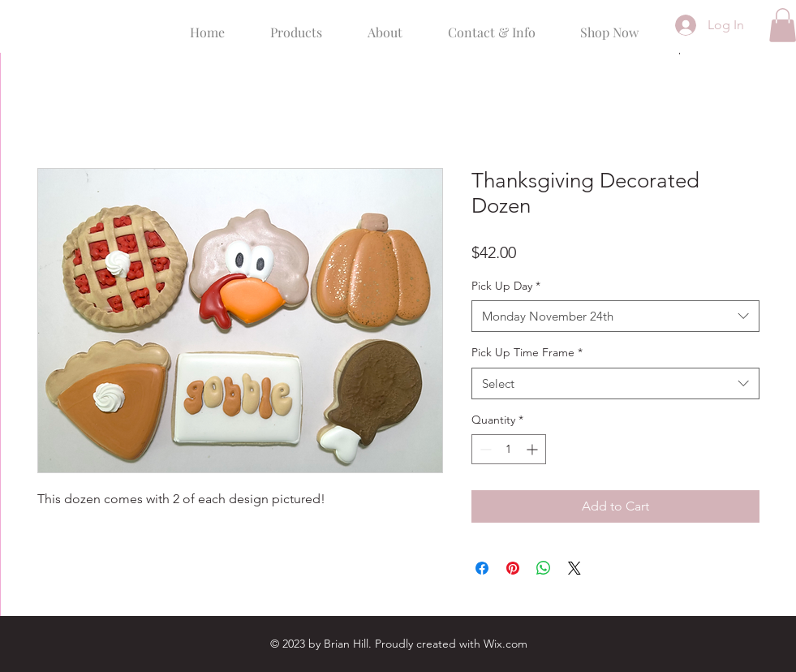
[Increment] (533, 449)
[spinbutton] (508, 449)
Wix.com (505, 643)
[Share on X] (574, 568)
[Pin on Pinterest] (513, 568)
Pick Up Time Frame (527, 352)
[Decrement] (484, 449)
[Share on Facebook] (482, 568)
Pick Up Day (505, 285)
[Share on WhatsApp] (543, 568)
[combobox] (615, 316)
